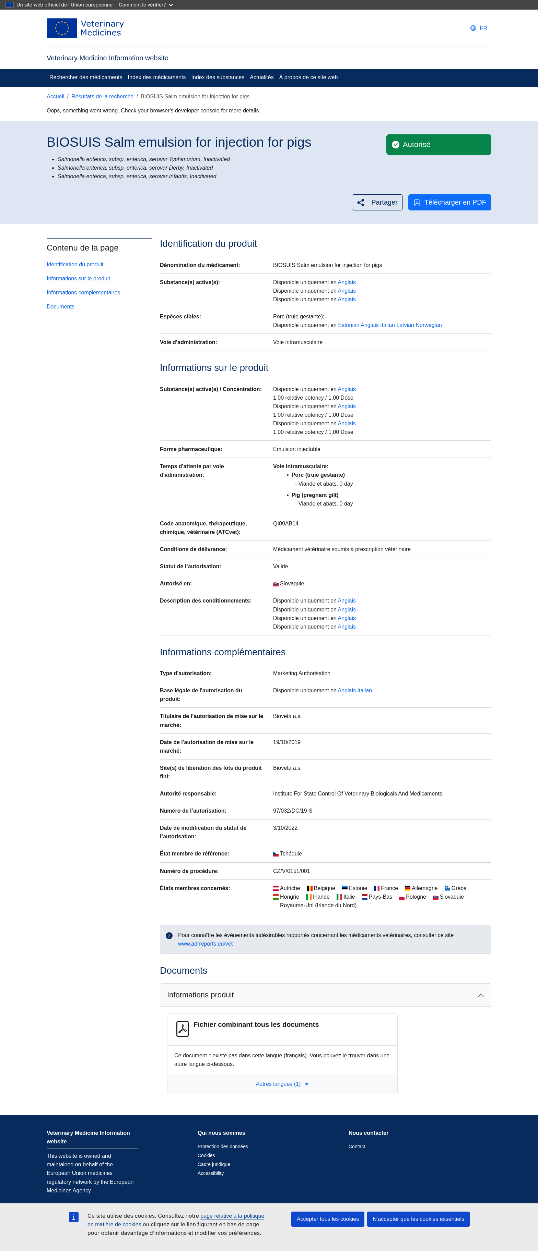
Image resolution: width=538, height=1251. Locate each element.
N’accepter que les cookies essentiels (418, 1219)
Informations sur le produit (78, 278)
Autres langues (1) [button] (282, 1084)
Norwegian (429, 325)
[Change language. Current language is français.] (478, 28)
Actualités (261, 77)
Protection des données (223, 1146)
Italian (387, 325)
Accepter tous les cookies (328, 1219)
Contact (357, 1146)
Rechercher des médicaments (85, 77)
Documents (60, 306)
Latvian (405, 325)
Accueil (56, 96)
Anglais (347, 282)
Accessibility (211, 1173)
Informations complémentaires (83, 292)
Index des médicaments (157, 77)
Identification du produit (75, 264)
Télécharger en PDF (449, 202)
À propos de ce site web (308, 77)
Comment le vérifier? (146, 5)
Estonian (348, 325)
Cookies (206, 1155)
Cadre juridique (214, 1164)
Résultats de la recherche (102, 96)
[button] (377, 202)
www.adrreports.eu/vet (205, 944)
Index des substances (218, 77)
